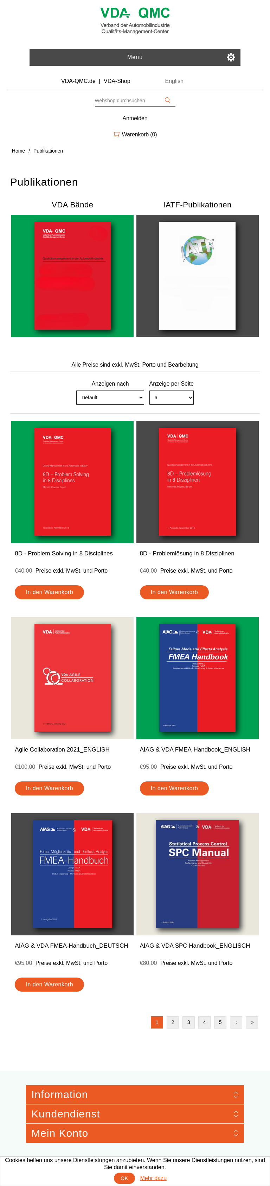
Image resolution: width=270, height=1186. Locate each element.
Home (18, 151)
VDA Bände (72, 204)
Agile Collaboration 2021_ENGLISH (62, 749)
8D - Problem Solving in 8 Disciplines (64, 553)
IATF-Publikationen (197, 204)
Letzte (252, 1022)
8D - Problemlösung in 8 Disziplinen (187, 553)
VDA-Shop (117, 81)
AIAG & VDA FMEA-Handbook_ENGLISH (195, 749)
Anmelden (135, 118)
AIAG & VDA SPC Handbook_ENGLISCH (195, 945)
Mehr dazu (153, 1178)
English (174, 81)
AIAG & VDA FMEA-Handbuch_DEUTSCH (71, 945)
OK (124, 1178)
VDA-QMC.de (78, 81)
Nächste (236, 1022)
